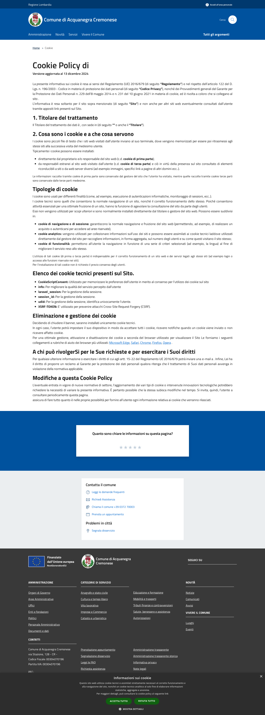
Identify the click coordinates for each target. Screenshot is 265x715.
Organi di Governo (39, 593)
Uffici (31, 605)
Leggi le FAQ (88, 662)
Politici (32, 618)
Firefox (156, 342)
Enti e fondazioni (38, 612)
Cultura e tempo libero (94, 599)
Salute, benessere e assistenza (151, 611)
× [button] (261, 676)
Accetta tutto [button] (119, 701)
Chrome (145, 342)
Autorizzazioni (141, 618)
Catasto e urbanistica (93, 618)
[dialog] (132, 694)
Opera (167, 342)
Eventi (190, 629)
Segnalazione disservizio (95, 656)
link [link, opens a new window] (166, 693)
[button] (132, 709)
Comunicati (192, 599)
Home (36, 48)
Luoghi (190, 623)
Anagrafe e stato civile (94, 593)
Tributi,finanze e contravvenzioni (153, 605)
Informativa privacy (145, 662)
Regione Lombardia (39, 4)
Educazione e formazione (148, 592)
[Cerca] (232, 19)
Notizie (190, 593)
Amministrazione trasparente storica (155, 656)
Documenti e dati (38, 631)
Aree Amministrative (41, 599)
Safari (135, 342)
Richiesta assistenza (93, 669)
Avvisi (189, 605)
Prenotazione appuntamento (98, 649)
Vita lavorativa (89, 605)
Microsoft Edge (119, 342)
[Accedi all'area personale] (219, 5)
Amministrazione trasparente (151, 649)
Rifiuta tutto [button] (146, 700)
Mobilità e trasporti (144, 599)
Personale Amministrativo (44, 624)
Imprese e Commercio (94, 612)
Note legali (139, 669)
